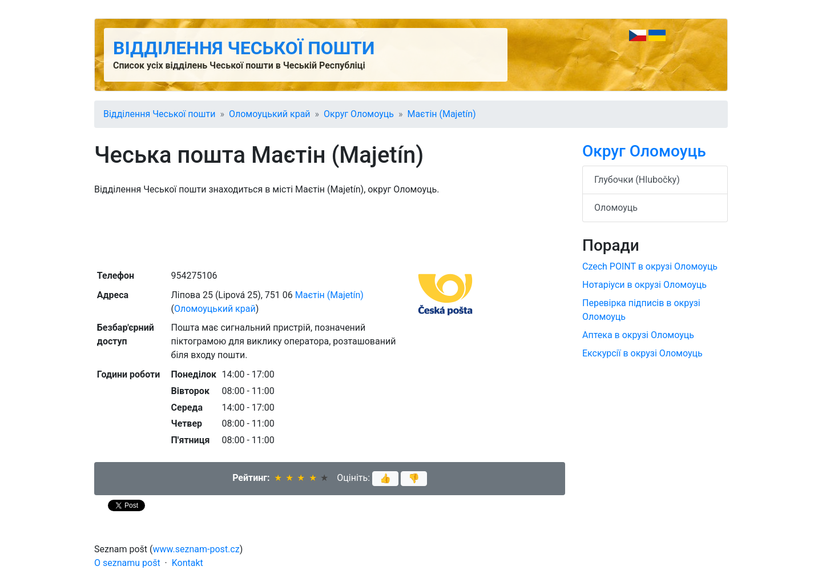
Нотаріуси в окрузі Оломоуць (644, 284)
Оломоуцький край (270, 114)
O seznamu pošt (127, 562)
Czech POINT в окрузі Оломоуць (650, 266)
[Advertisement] (329, 231)
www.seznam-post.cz (196, 549)
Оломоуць (616, 207)
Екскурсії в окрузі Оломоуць (642, 353)
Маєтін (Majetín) (441, 114)
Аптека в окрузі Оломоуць (638, 335)
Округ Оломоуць (359, 114)
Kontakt (187, 562)
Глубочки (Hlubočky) (637, 179)
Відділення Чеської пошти (243, 48)
